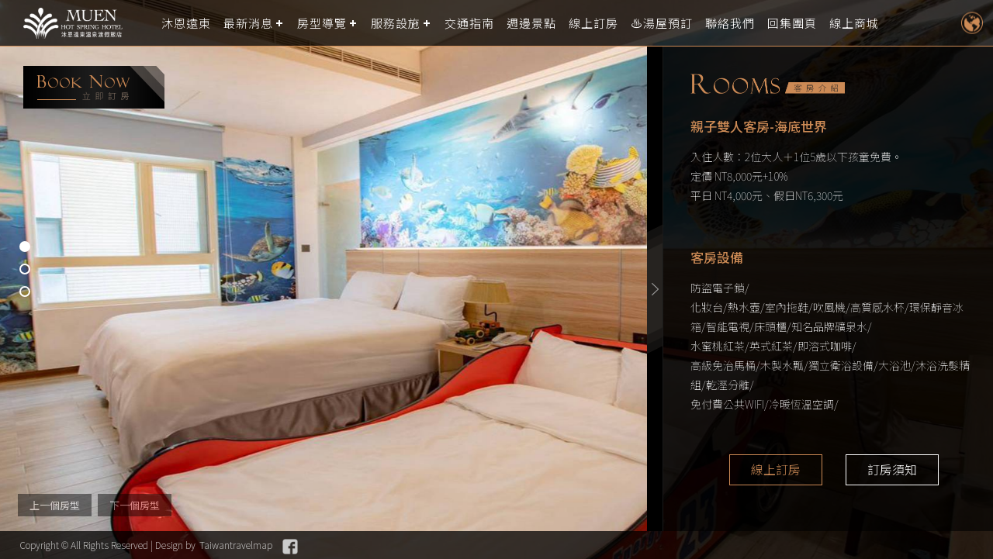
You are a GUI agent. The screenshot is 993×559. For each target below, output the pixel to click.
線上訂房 (593, 23)
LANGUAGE (971, 23)
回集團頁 (792, 23)
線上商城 (854, 23)
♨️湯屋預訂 (662, 23)
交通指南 (469, 23)
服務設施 (395, 23)
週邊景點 (531, 23)
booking (93, 87)
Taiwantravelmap (235, 544)
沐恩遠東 (186, 23)
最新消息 (248, 23)
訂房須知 (892, 470)
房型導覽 (322, 23)
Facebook (290, 546)
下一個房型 (134, 505)
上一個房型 (54, 505)
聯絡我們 (730, 23)
